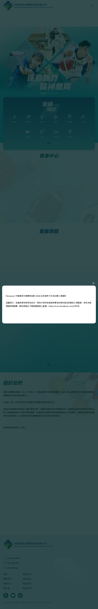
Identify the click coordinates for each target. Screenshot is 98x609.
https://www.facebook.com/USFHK (64, 306)
